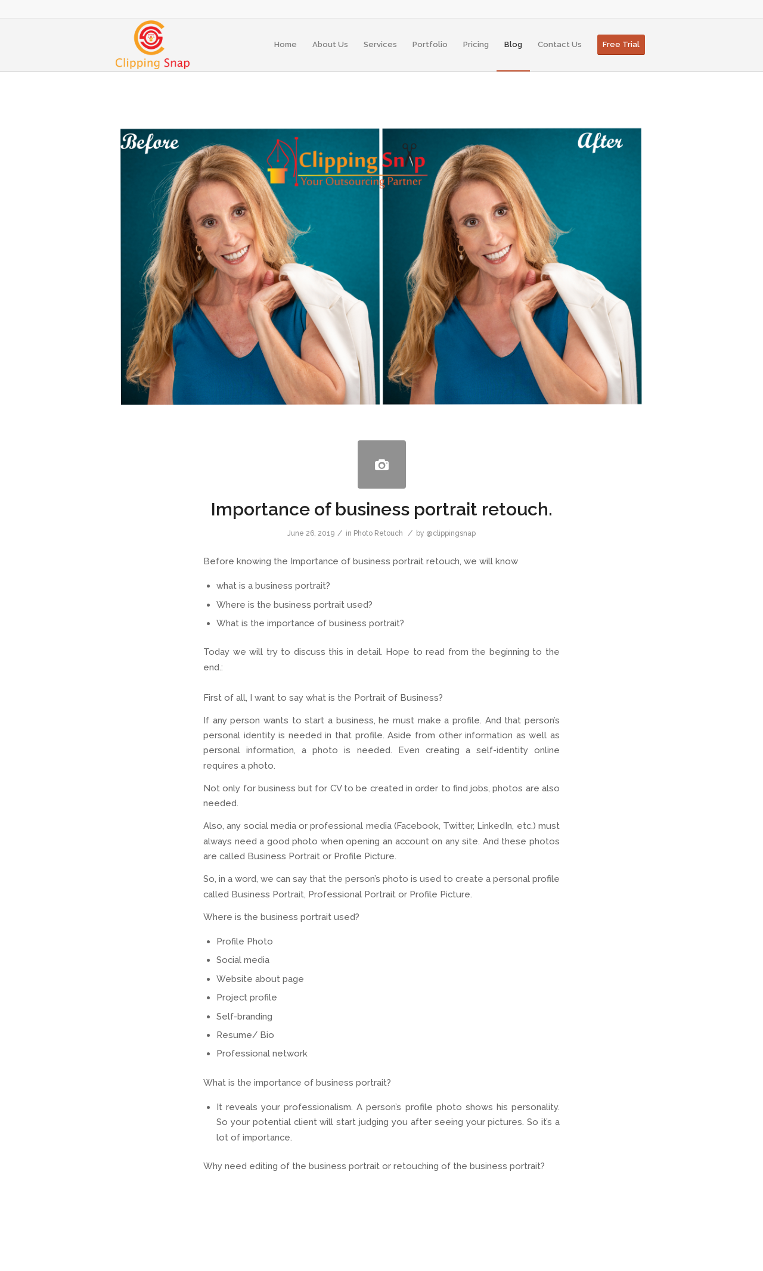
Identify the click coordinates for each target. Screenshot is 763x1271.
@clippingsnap (451, 533)
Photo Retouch (378, 533)
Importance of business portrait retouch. (382, 509)
